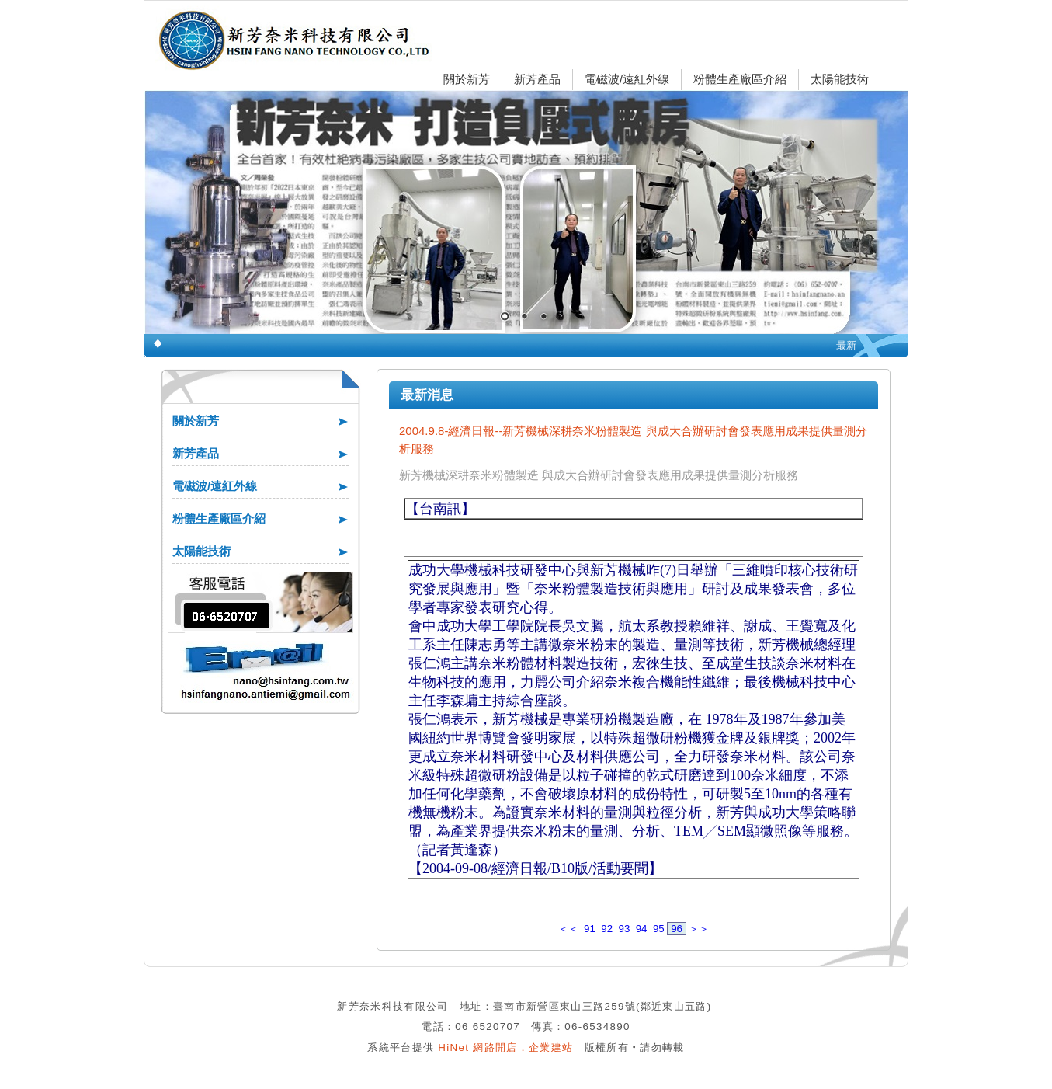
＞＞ (699, 928)
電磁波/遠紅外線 (627, 78)
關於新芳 (466, 78)
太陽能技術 (840, 78)
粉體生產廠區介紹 (739, 78)
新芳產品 (537, 78)
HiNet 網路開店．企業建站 (505, 1047)
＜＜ (568, 928)
